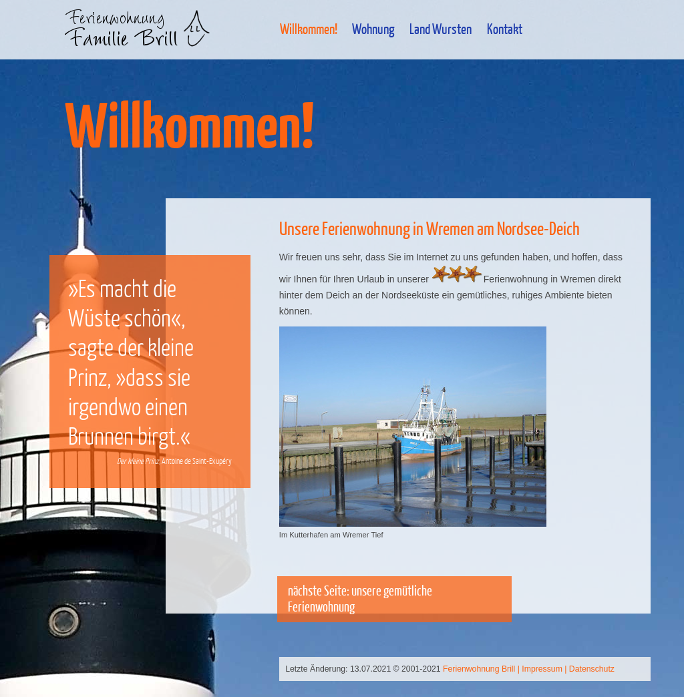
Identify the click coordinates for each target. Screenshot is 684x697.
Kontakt (504, 29)
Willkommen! (308, 29)
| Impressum (540, 669)
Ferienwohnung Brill (479, 669)
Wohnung (373, 29)
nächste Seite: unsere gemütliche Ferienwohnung (360, 598)
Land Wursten (440, 29)
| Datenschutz (589, 669)
